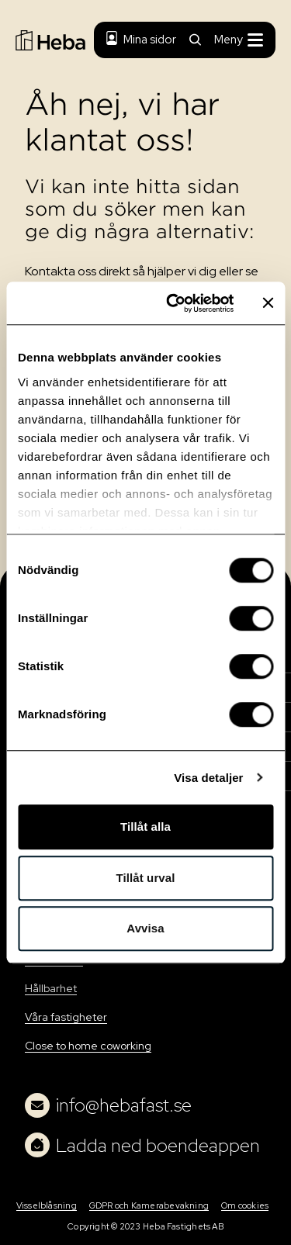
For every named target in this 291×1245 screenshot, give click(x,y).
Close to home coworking (88, 1046)
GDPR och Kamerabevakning (149, 1205)
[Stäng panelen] (267, 303)
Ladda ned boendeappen (142, 1145)
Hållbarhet (51, 988)
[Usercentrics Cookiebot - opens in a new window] (173, 303)
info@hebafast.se (108, 1105)
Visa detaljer (208, 777)
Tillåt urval (145, 877)
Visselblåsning (46, 1205)
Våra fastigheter (66, 1017)
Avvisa (145, 928)
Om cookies (244, 1205)
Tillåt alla (145, 826)
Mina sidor (141, 40)
